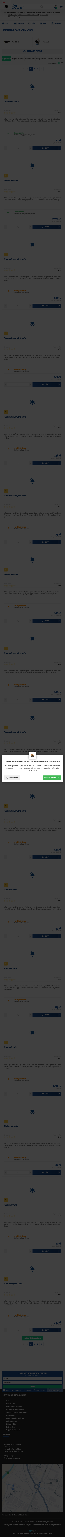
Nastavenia (12, 777)
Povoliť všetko (51, 777)
